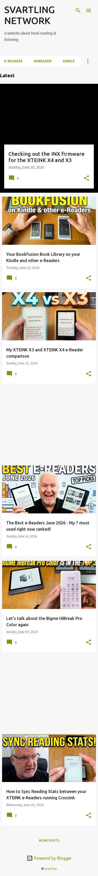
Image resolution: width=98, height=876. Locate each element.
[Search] (78, 10)
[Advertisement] (49, 424)
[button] (86, 178)
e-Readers (13, 61)
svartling (51, 868)
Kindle (69, 61)
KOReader (42, 61)
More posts (49, 840)
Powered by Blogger (49, 858)
